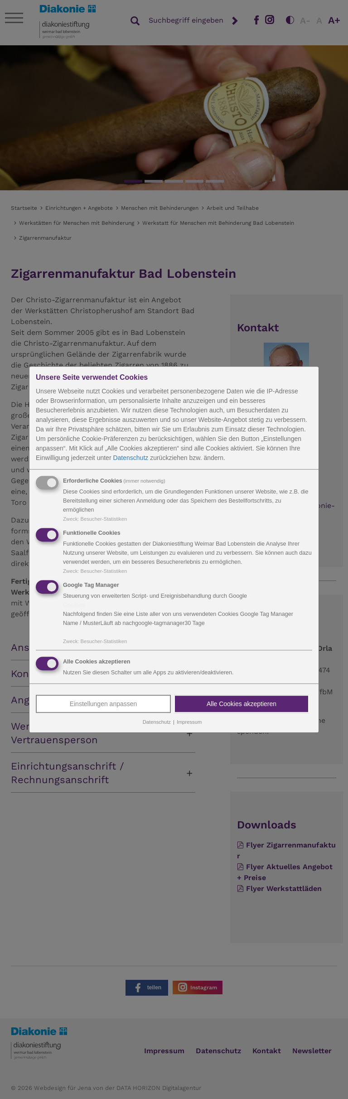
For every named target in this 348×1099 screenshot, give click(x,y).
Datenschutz (130, 457)
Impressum (189, 722)
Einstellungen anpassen (103, 704)
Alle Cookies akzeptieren (241, 704)
